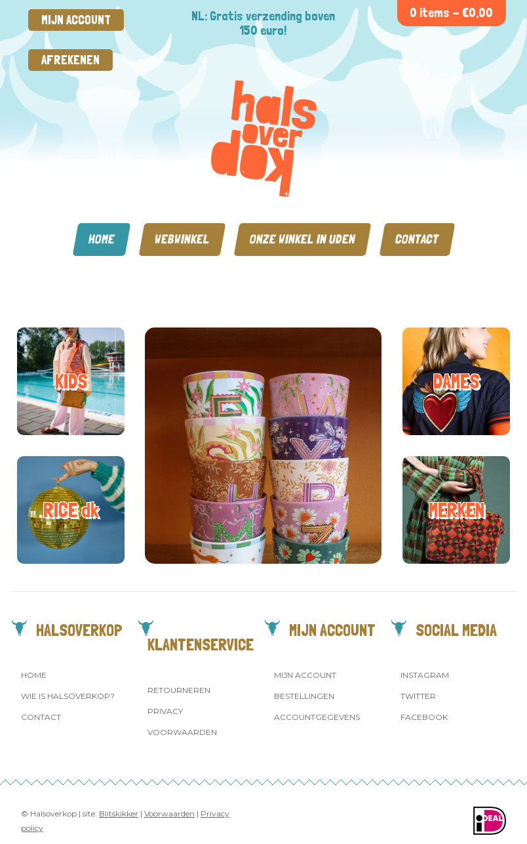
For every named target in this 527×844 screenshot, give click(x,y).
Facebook (424, 717)
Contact (417, 239)
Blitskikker (118, 813)
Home (101, 239)
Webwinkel (182, 239)
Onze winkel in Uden (302, 239)
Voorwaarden (182, 732)
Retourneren (178, 690)
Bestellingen (304, 696)
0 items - (451, 12)
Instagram (424, 675)
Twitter (418, 696)
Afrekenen (70, 60)
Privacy (165, 711)
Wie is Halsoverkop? (68, 696)
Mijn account (76, 20)
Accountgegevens (317, 717)
